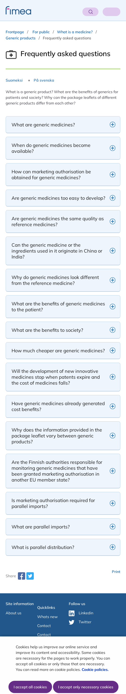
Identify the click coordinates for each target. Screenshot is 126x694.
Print (116, 571)
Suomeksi (14, 80)
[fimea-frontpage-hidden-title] (15, 10)
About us (13, 613)
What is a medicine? (75, 31)
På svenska (44, 80)
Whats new (47, 616)
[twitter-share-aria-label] (29, 577)
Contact (44, 625)
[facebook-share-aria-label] (21, 577)
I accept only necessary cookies (85, 687)
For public (41, 31)
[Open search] (90, 12)
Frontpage (15, 31)
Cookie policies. (96, 669)
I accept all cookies (30, 687)
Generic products (21, 38)
